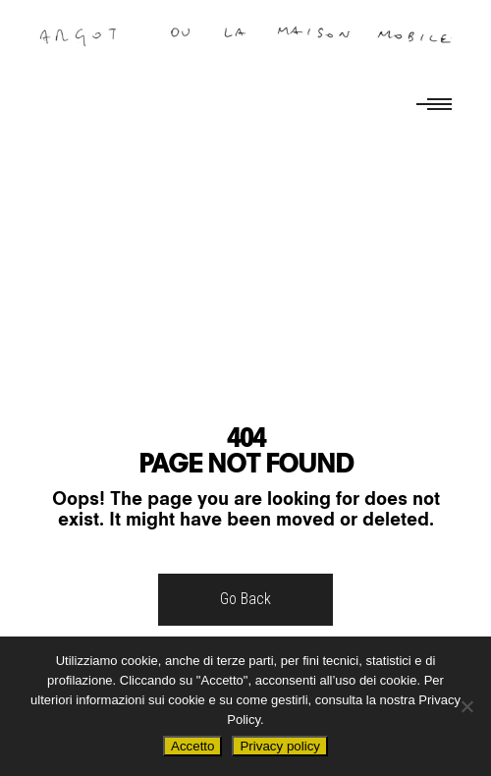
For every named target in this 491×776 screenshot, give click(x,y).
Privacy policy (279, 746)
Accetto (192, 746)
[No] (466, 706)
